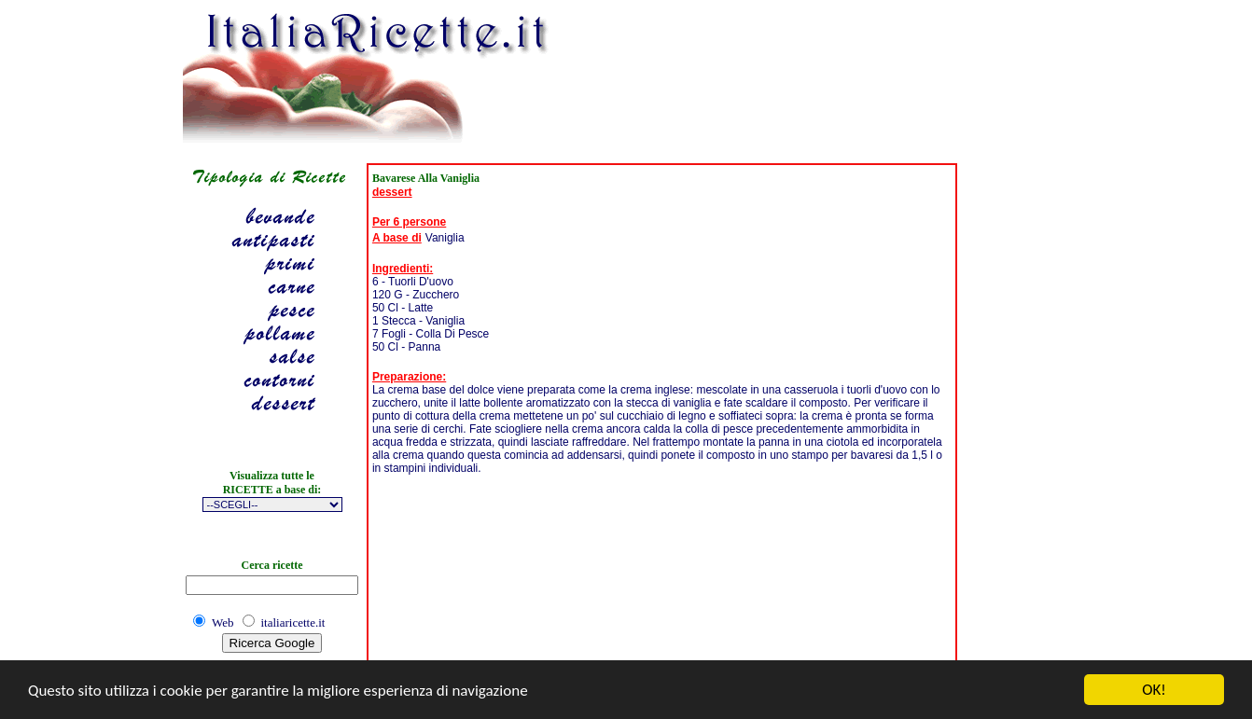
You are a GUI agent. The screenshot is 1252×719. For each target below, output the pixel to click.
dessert (392, 192)
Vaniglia (445, 237)
